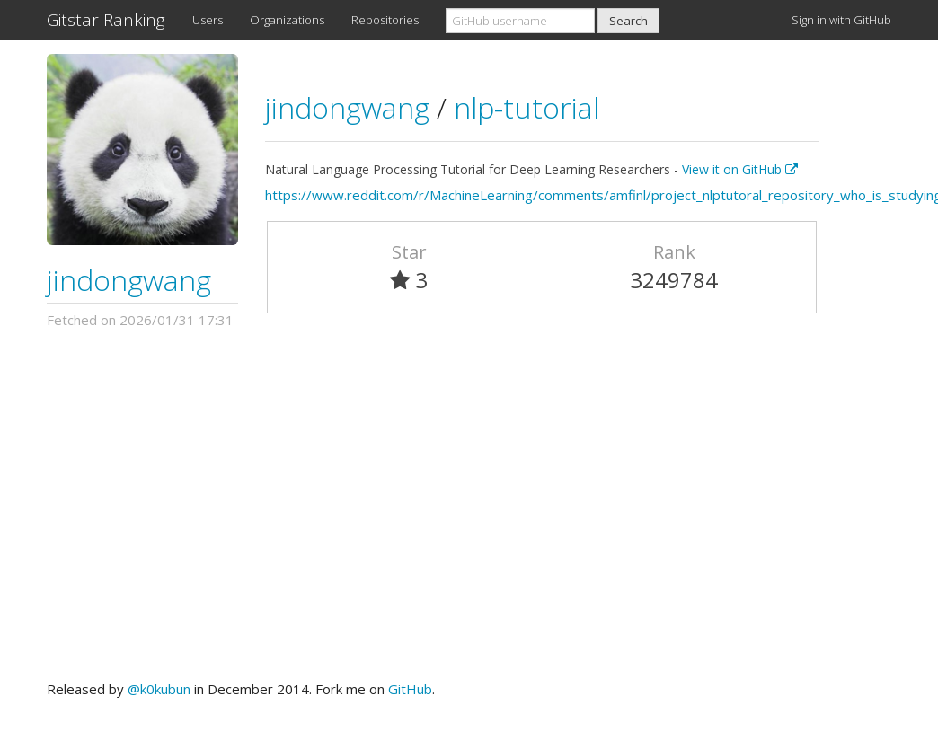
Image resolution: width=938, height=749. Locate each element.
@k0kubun (159, 689)
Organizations (287, 20)
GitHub (410, 689)
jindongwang (129, 279)
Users (207, 20)
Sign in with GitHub (841, 20)
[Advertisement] (469, 504)
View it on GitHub (740, 169)
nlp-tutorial (526, 107)
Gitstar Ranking (106, 19)
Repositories (385, 20)
